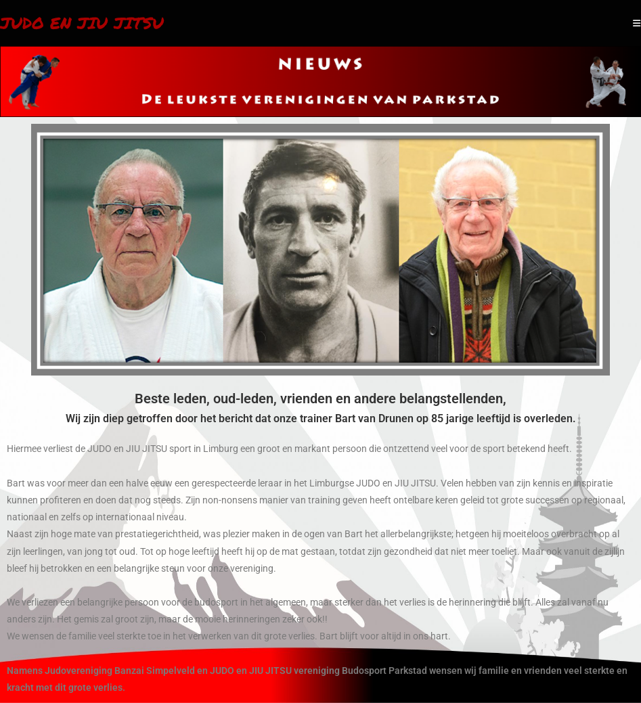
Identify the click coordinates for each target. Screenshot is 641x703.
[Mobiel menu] (637, 23)
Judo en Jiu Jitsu (82, 23)
